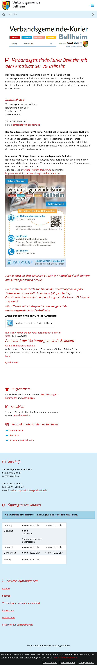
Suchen (3, 14)
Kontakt (6, 588)
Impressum (8, 610)
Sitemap (6, 595)
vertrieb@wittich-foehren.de (36, 169)
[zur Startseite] (21, 5)
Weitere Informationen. (65, 657)
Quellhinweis (12, 362)
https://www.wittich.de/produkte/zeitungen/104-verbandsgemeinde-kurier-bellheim (36, 308)
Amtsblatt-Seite (22, 415)
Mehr (8, 356)
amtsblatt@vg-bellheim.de (26, 124)
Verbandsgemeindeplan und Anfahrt (21, 603)
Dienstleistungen (48, 394)
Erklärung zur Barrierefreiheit (17, 624)
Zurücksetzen (93, 14)
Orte (7, 335)
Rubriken (10, 332)
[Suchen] (48, 14)
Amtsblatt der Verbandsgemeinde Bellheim (39, 332)
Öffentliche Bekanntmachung (20, 345)
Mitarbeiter (11, 397)
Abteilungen (28, 397)
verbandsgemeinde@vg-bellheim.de (28, 490)
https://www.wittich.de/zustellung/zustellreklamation (32, 173)
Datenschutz (8, 617)
